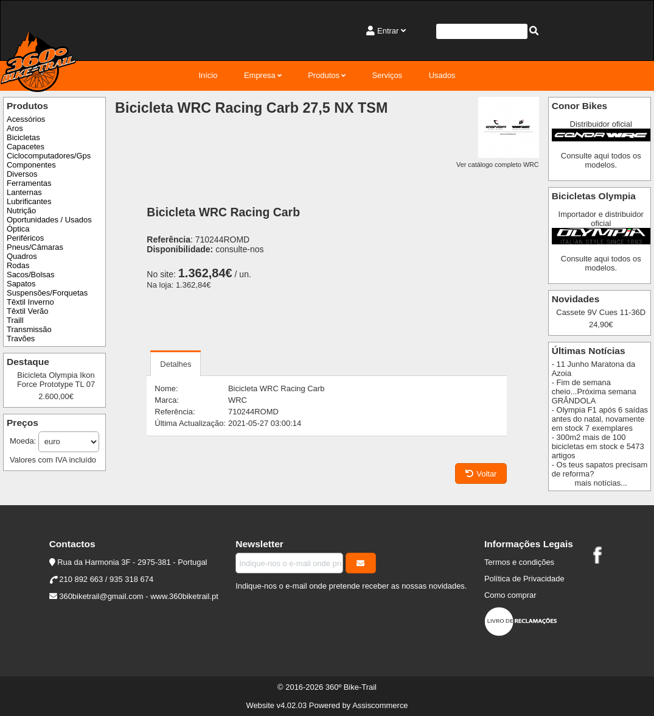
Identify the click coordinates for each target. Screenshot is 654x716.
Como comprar (510, 595)
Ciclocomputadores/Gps (49, 155)
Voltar (480, 473)
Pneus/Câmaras (35, 247)
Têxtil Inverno (30, 302)
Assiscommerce (380, 705)
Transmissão (29, 329)
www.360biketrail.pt (184, 596)
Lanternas (24, 192)
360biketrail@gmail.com (101, 596)
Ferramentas (29, 183)
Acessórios (26, 119)
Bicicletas (23, 137)
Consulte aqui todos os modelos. (601, 160)
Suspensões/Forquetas (47, 292)
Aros (15, 128)
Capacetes (25, 146)
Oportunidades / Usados (49, 219)
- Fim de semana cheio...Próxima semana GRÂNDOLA (594, 391)
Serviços (387, 75)
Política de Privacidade (524, 578)
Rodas (18, 265)
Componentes (31, 164)
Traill (15, 320)
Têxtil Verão (27, 311)
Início (207, 75)
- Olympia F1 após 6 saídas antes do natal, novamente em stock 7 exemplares (600, 419)
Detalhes (175, 364)
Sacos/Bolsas (30, 274)
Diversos (22, 174)
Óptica (18, 228)
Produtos (323, 75)
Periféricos (25, 238)
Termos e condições (519, 562)
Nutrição (21, 210)
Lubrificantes (29, 201)
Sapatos (21, 283)
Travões (21, 338)
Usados (442, 75)
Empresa (260, 75)
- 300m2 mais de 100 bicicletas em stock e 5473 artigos (598, 446)
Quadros (22, 256)
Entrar (387, 30)
